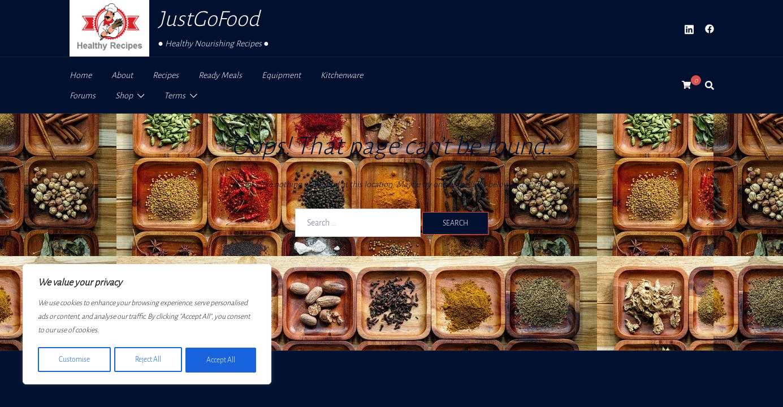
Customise (73, 360)
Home (81, 75)
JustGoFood (208, 19)
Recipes (166, 75)
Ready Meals (220, 75)
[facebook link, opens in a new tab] (709, 28)
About (122, 75)
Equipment (281, 75)
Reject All (148, 360)
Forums (83, 95)
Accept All (221, 360)
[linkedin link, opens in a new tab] (689, 28)
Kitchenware (342, 75)
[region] (147, 325)
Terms (174, 95)
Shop (124, 95)
